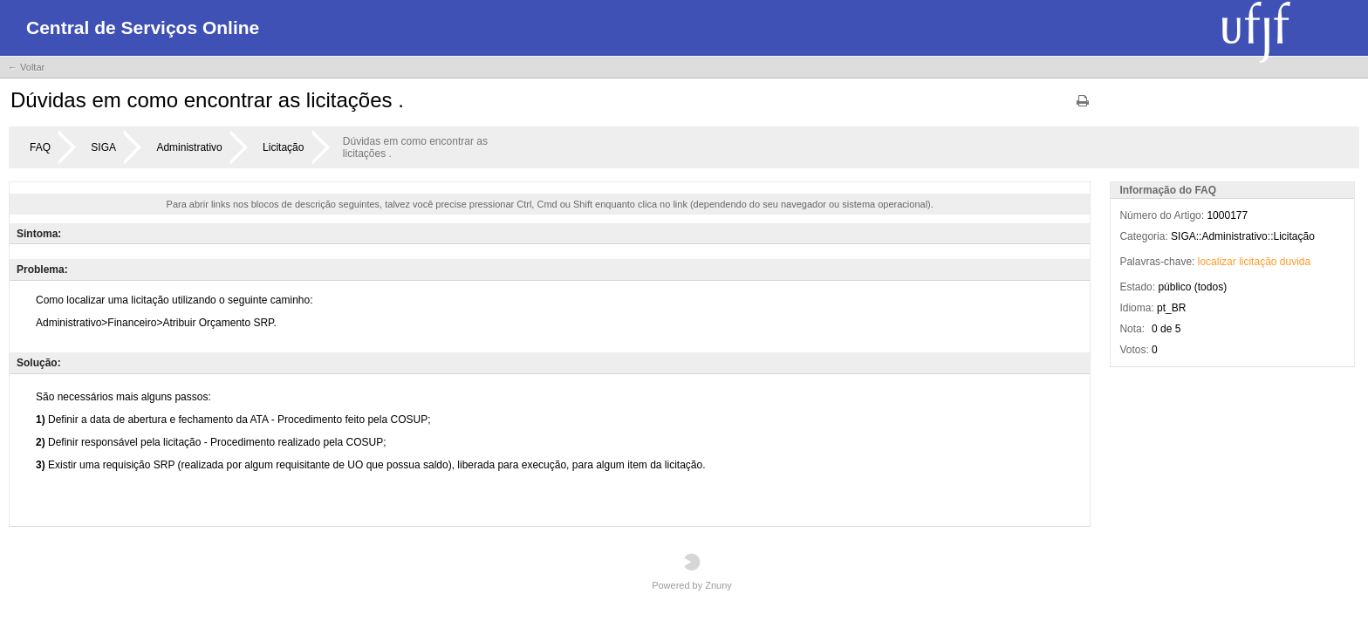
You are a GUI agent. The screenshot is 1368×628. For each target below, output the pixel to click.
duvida (1295, 262)
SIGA (103, 147)
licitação (1257, 262)
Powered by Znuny (692, 571)
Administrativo (189, 147)
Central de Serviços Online (142, 27)
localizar (1217, 262)
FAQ (40, 147)
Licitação (283, 147)
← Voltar (26, 67)
